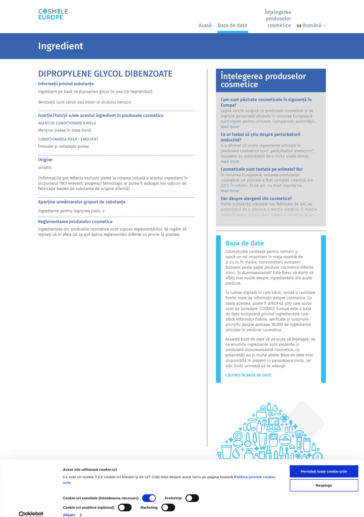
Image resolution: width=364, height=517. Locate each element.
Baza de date (232, 25)
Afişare (69, 507)
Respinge (324, 478)
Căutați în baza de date (248, 375)
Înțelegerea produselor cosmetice (278, 19)
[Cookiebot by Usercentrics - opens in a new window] (31, 507)
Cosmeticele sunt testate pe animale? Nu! (262, 169)
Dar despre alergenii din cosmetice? (256, 198)
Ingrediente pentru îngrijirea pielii (69, 210)
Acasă (205, 25)
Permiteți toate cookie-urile (324, 464)
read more (230, 126)
